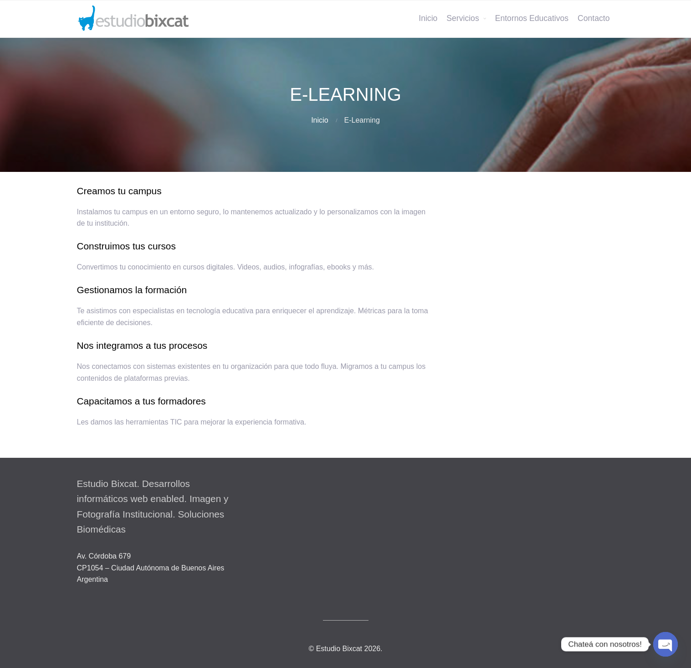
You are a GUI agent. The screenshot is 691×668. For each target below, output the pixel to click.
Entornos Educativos (531, 18)
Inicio (428, 18)
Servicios (462, 18)
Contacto (593, 18)
